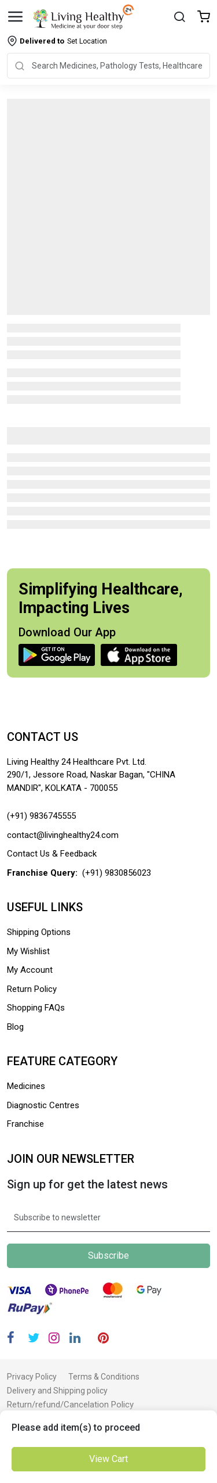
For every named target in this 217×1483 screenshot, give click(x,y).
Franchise (25, 1124)
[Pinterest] (103, 1338)
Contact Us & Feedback (52, 853)
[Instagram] (54, 1338)
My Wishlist (28, 951)
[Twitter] (33, 1338)
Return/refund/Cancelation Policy (70, 1404)
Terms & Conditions (103, 1376)
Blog (15, 1027)
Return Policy (32, 989)
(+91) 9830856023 (116, 873)
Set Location (63, 41)
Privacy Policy (32, 1376)
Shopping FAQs (36, 1007)
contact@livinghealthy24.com (63, 835)
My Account (30, 970)
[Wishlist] (203, 17)
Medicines (26, 1086)
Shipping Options (39, 932)
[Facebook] (10, 1338)
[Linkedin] (74, 1338)
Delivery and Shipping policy (57, 1390)
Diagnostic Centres (43, 1105)
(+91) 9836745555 (41, 816)
